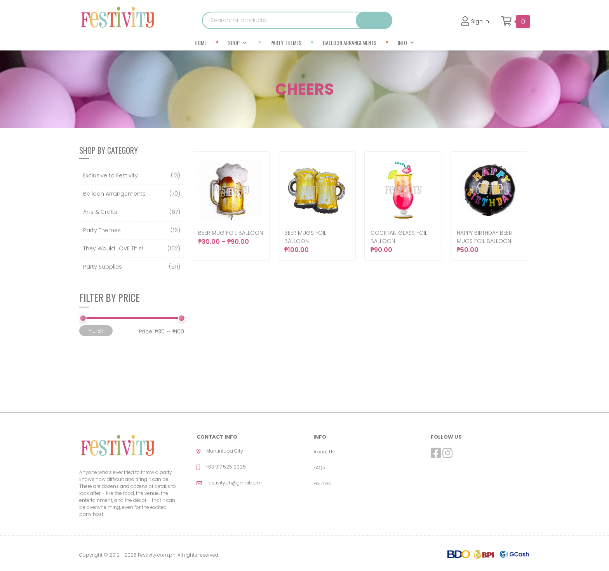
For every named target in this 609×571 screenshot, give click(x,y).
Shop (237, 42)
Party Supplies (102, 267)
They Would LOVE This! (113, 248)
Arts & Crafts (100, 212)
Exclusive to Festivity (110, 175)
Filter (96, 331)
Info (406, 42)
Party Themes (285, 42)
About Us (324, 451)
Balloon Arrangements (349, 42)
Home (201, 42)
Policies (322, 483)
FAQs (319, 467)
